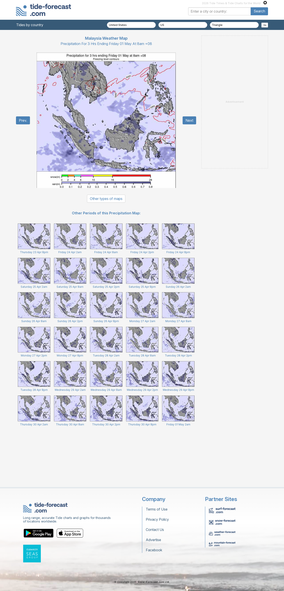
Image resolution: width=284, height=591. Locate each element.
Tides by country (29, 25)
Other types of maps (106, 198)
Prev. (23, 120)
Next (189, 120)
